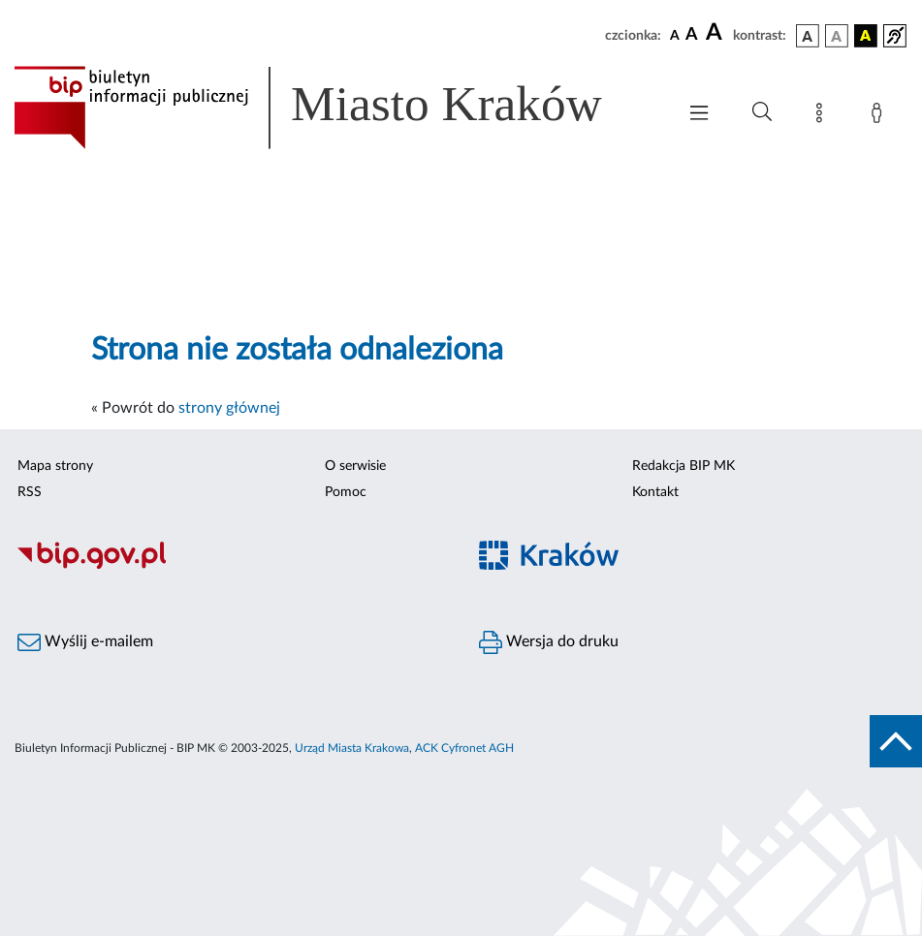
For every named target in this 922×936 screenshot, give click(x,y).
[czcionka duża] (716, 33)
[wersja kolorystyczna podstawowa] (807, 35)
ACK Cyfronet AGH (464, 748)
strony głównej (229, 408)
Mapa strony (55, 466)
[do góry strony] (896, 741)
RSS (29, 492)
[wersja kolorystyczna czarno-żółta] (865, 35)
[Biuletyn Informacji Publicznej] (231, 567)
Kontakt (655, 492)
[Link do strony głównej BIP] (335, 107)
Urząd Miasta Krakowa (352, 748)
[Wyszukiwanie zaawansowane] (762, 112)
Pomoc (345, 492)
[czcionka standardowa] (675, 35)
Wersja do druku (549, 642)
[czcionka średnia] (692, 35)
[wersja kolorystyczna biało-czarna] (836, 35)
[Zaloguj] (880, 116)
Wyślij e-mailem (85, 642)
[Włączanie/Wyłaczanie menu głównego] (699, 115)
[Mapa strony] (823, 116)
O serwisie (355, 466)
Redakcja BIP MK (683, 466)
